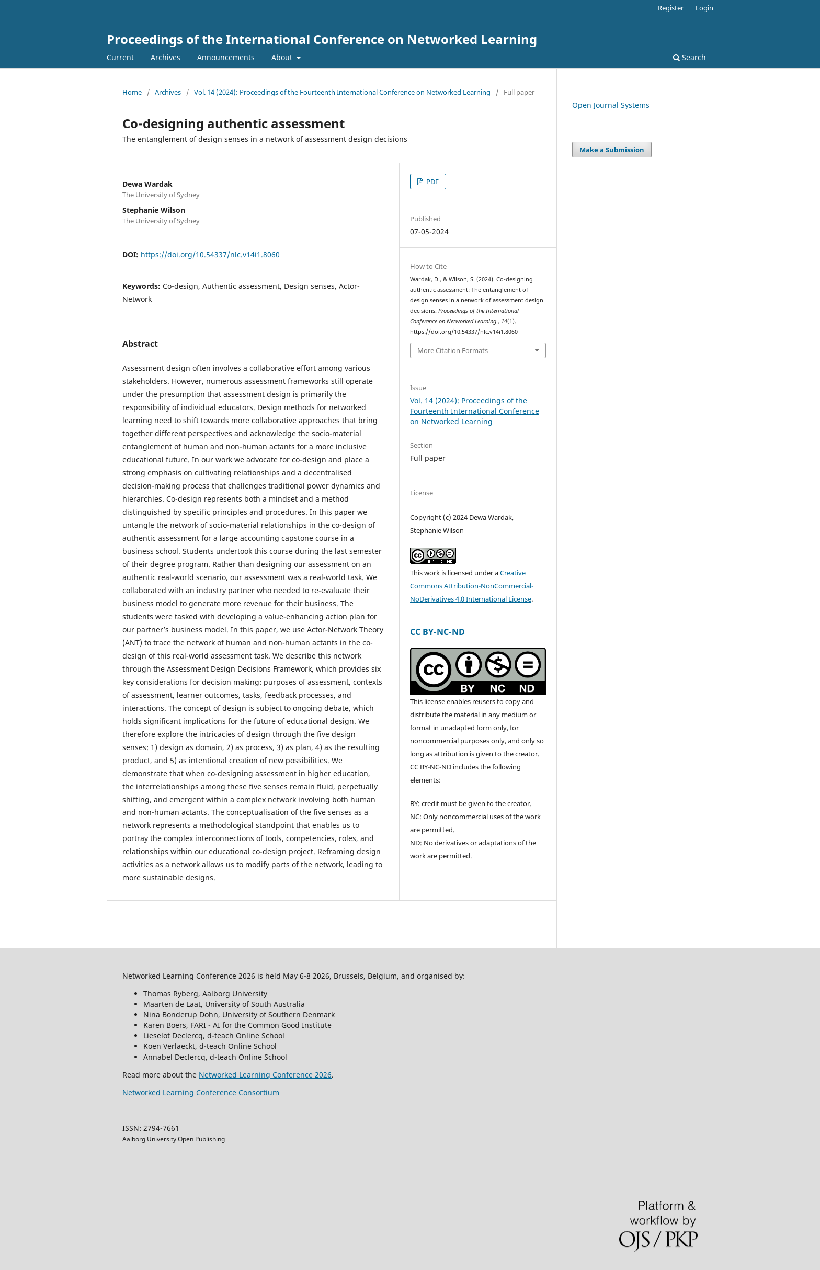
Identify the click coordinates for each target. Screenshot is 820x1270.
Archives (165, 57)
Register (671, 8)
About (282, 57)
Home (132, 92)
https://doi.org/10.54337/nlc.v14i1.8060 (210, 254)
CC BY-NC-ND (437, 632)
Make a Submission (611, 149)
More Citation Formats (452, 350)
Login (704, 8)
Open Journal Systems (611, 105)
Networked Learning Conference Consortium (200, 1092)
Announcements (226, 57)
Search (689, 57)
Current (120, 57)
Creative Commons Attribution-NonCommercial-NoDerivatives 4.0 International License (471, 586)
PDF (432, 181)
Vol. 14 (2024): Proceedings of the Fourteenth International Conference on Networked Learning (342, 92)
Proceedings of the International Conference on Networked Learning (322, 39)
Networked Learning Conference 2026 (265, 1075)
